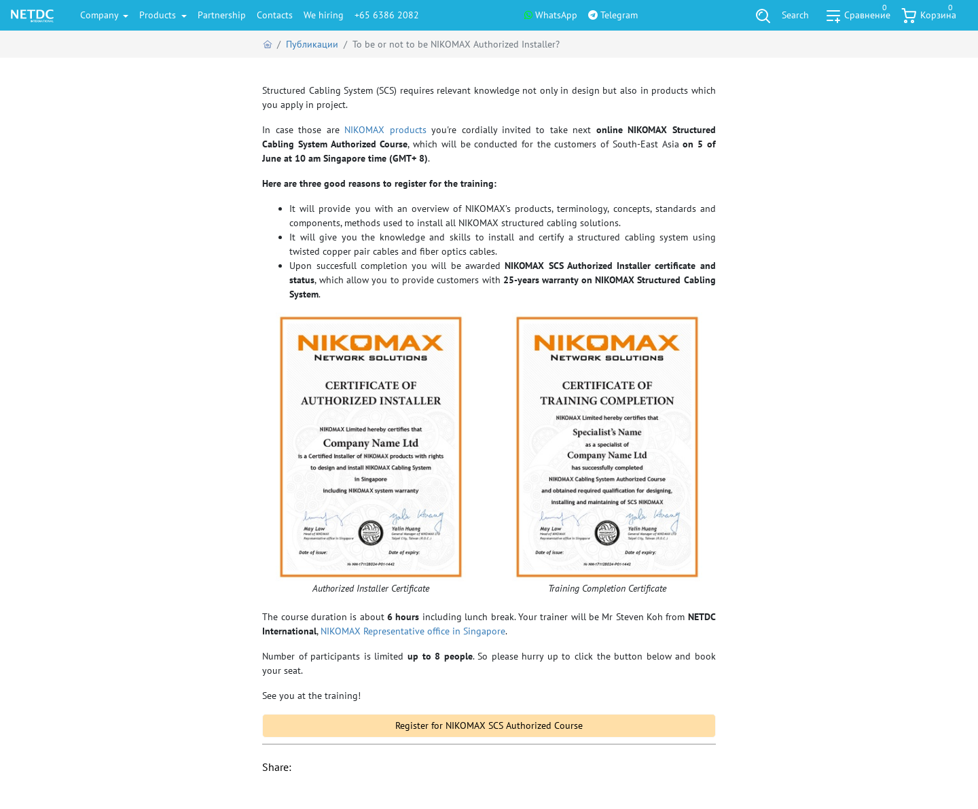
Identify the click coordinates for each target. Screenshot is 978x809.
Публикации (312, 44)
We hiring (324, 15)
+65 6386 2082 (387, 15)
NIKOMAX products (385, 130)
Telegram (613, 15)
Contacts (275, 15)
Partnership (222, 15)
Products (159, 15)
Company (100, 15)
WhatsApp (550, 15)
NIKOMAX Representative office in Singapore (413, 631)
